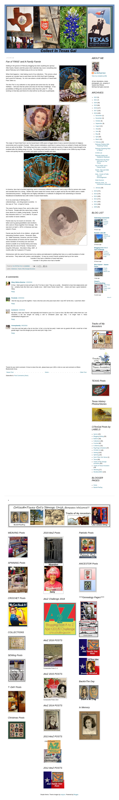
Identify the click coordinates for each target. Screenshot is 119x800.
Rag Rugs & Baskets (100, 448)
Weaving (96, 469)
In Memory (97, 445)
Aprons (96, 434)
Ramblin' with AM (99, 233)
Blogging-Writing (98, 436)
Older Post (83, 372)
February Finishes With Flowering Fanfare (102, 145)
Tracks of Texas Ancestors (101, 465)
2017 (95, 110)
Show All (109, 297)
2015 (95, 191)
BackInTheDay (98, 487)
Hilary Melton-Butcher (18, 282)
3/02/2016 (24, 325)
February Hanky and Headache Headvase (102, 156)
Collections (14, 268)
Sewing (96, 452)
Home (47, 372)
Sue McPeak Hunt (100, 73)
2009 (95, 207)
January (98, 188)
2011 (95, 201)
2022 (95, 97)
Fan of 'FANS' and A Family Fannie (101, 166)
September (99, 123)
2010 (95, 204)
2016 (95, 113)
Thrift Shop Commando (101, 218)
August (98, 126)
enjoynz (63, 794)
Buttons (96, 438)
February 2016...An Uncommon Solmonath (103, 183)
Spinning (96, 455)
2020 (95, 102)
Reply (13, 291)
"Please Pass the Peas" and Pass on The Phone (102, 161)
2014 (95, 194)
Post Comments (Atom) (21, 375)
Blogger (76, 794)
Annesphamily (16, 325)
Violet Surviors (99, 180)
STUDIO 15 (97, 450)
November (99, 118)
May (97, 134)
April (97, 137)
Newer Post (9, 372)
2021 (95, 100)
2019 (95, 105)
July (97, 129)
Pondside (14, 298)
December (99, 115)
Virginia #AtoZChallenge (107, 236)
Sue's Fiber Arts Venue (100, 457)
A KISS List (98, 153)
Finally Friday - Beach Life (107, 269)
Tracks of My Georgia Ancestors (26, 268)
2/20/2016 (29, 282)
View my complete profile (99, 76)
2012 (95, 199)
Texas (95, 459)
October (98, 121)
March (98, 139)
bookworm (14, 310)
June (97, 131)
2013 (95, 196)
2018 (95, 108)
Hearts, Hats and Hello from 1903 (102, 170)
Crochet (96, 443)
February (98, 142)
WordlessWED (98, 472)
